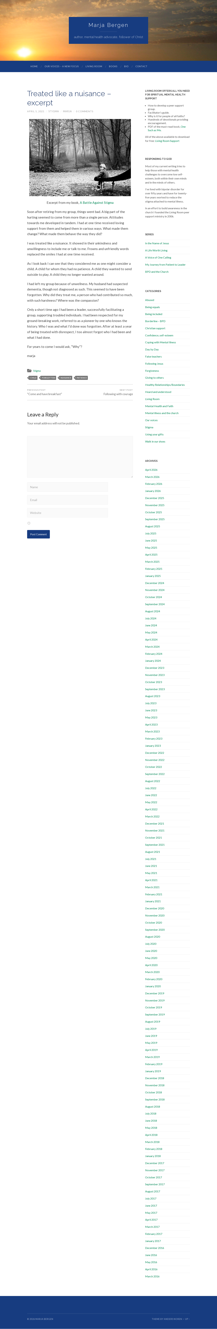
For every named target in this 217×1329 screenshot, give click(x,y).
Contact (141, 66)
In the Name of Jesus (157, 243)
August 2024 (152, 611)
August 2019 (152, 1021)
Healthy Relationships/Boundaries (165, 384)
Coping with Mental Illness (160, 342)
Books (113, 66)
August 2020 (152, 936)
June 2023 (151, 710)
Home (34, 66)
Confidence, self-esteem (159, 335)
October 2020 (153, 922)
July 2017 (150, 1198)
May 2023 (151, 717)
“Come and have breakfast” (44, 392)
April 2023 (151, 724)
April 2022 (151, 809)
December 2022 (154, 752)
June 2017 (151, 1205)
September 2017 (155, 1184)
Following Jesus (154, 363)
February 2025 (153, 568)
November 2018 (154, 1085)
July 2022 (150, 788)
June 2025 (151, 540)
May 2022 (151, 802)
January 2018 (153, 1156)
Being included (153, 314)
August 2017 (152, 1191)
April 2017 (151, 1219)
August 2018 (152, 1106)
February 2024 (153, 653)
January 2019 (153, 1071)
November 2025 (154, 505)
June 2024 (151, 625)
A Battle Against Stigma (96, 203)
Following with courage (118, 392)
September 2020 (155, 929)
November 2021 (154, 830)
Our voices (151, 420)
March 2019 (152, 1057)
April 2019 (151, 1050)
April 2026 (151, 469)
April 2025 (151, 554)
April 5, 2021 (36, 111)
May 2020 (151, 958)
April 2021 (151, 880)
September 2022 (155, 774)
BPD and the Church (157, 271)
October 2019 (153, 1007)
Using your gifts (154, 434)
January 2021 (153, 901)
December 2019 (154, 993)
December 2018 (154, 1078)
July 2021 (150, 859)
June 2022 (151, 795)
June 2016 (151, 1255)
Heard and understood (158, 392)
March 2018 (152, 1142)
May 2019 (151, 1042)
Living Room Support (167, 141)
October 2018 (153, 1092)
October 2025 (153, 512)
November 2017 (154, 1170)
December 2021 (154, 823)
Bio (126, 66)
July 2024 (150, 618)
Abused (149, 300)
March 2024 (152, 646)
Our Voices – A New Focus (62, 66)
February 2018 (153, 1149)
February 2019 (153, 1064)
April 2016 (151, 1269)
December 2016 (154, 1248)
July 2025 (150, 533)
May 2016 (151, 1262)
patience (82, 378)
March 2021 (152, 887)
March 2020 (152, 972)
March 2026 (152, 477)
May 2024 (151, 632)
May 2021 (151, 873)
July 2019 (150, 1028)
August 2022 (152, 781)
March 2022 (152, 816)
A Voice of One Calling (158, 257)
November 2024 (154, 590)
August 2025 (152, 526)
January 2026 (153, 491)
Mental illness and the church (162, 413)
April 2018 (151, 1135)
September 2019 (155, 1014)
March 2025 (152, 561)
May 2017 (151, 1212)
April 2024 (151, 639)
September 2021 (155, 844)
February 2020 (153, 979)
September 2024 (155, 604)
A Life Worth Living (156, 250)
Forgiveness (152, 370)
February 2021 (153, 894)
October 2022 (153, 767)
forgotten (48, 378)
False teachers (153, 356)
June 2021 (151, 866)
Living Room (94, 66)
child (33, 378)
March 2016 (152, 1276)
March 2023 (152, 731)
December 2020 (154, 908)
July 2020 (150, 943)
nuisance (66, 378)
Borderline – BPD (155, 321)
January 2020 (153, 986)
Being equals (152, 307)
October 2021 (153, 837)
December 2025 (154, 498)
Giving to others (154, 377)
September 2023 (155, 689)
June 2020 (151, 951)
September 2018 (155, 1099)
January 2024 (153, 660)
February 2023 (153, 738)
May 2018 (151, 1127)
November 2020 (154, 915)
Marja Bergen (108, 25)
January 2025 (153, 576)
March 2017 (152, 1226)
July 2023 (150, 703)
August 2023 (152, 696)
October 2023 (153, 682)
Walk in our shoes (155, 441)
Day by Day (152, 349)
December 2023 (154, 667)
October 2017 (153, 1177)
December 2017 (154, 1163)
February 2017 (153, 1234)
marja (67, 111)
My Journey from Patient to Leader (165, 264)
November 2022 (154, 760)
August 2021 (152, 851)
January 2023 (153, 745)
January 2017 (153, 1241)
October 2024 (153, 597)
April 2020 (151, 965)
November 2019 (154, 1000)
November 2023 (154, 675)
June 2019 (151, 1036)
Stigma (54, 111)
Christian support (155, 328)
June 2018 (151, 1120)
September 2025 (155, 519)
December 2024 (154, 583)
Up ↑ (187, 1319)
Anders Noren (173, 1319)
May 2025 (151, 547)
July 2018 (150, 1113)
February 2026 (153, 483)
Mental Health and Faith (159, 406)
